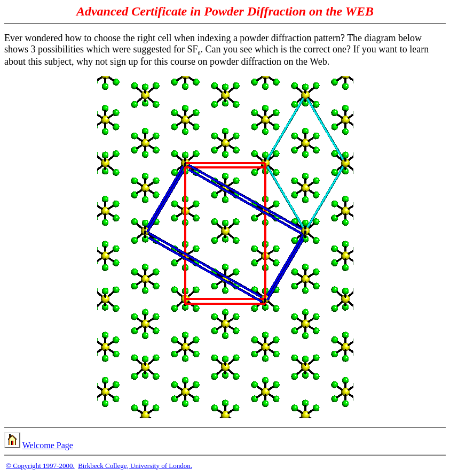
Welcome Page (47, 445)
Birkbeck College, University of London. (135, 466)
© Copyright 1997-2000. (40, 466)
